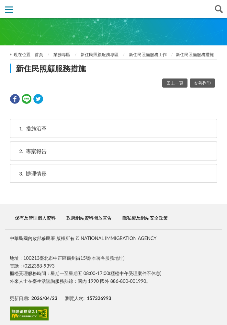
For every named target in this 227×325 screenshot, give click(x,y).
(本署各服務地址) (107, 258)
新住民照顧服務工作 (148, 54)
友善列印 (202, 83)
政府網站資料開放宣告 (89, 218)
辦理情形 (30, 173)
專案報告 (30, 151)
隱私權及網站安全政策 (145, 218)
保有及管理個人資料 (35, 218)
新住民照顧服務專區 (100, 54)
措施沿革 (30, 128)
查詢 (218, 9)
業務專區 (61, 54)
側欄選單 (9, 9)
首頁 (39, 54)
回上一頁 (174, 83)
